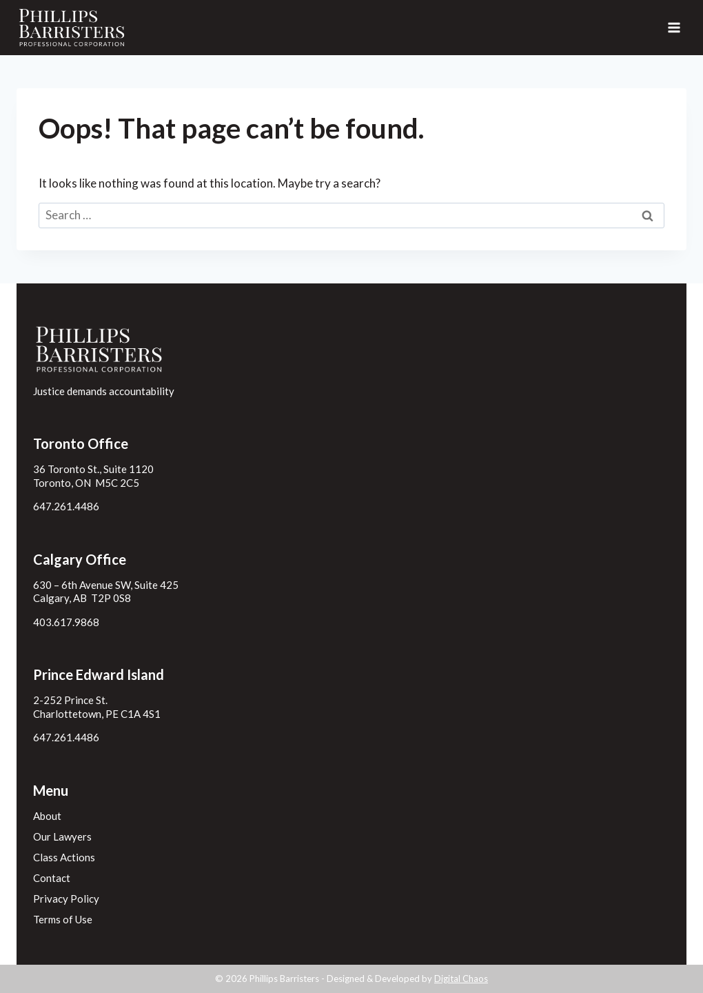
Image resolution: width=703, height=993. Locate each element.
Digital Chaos (461, 978)
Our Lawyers (62, 836)
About (47, 816)
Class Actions (64, 857)
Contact (51, 878)
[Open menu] (673, 27)
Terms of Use (62, 919)
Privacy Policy (66, 898)
